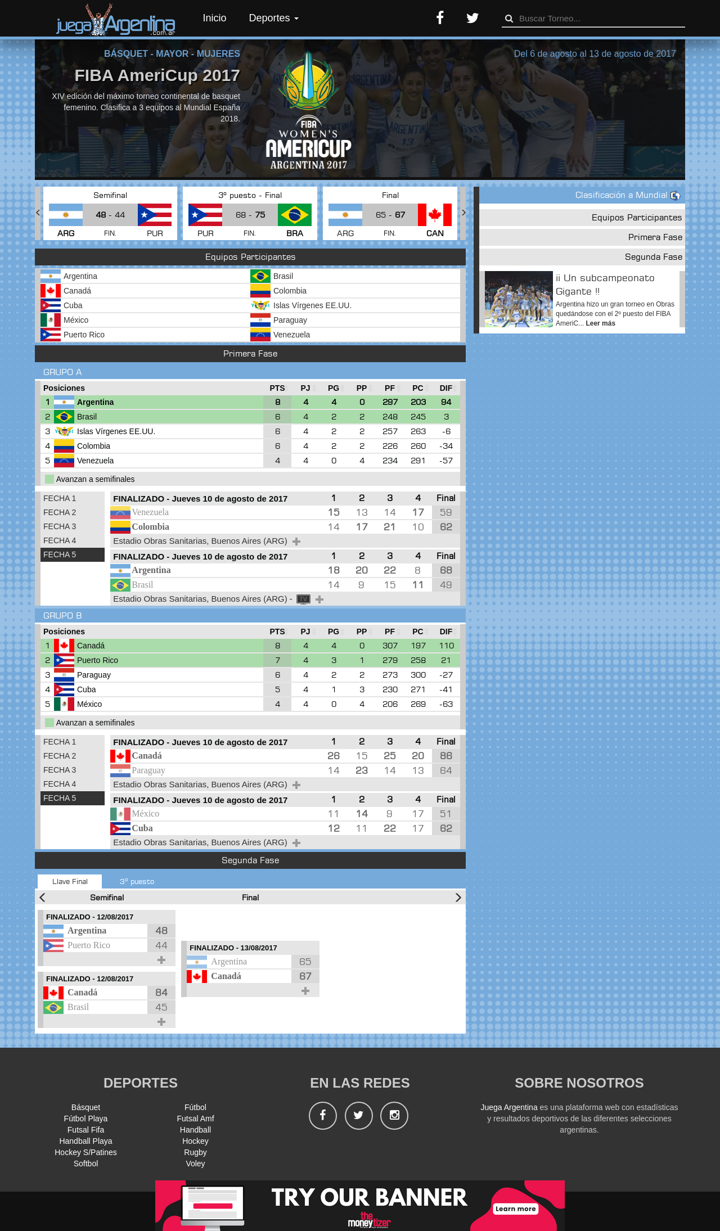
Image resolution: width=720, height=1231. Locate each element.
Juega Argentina (508, 1107)
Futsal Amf (195, 1118)
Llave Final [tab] (70, 881)
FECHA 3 (59, 526)
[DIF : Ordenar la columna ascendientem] (446, 388)
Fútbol (195, 1107)
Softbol (86, 1163)
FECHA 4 (59, 540)
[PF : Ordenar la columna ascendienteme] (390, 388)
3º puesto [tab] (137, 881)
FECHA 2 (59, 512)
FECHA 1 (59, 498)
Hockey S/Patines (86, 1152)
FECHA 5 (59, 554)
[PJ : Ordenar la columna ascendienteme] (305, 388)
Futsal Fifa (86, 1129)
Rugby (195, 1152)
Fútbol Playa (86, 1118)
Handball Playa (85, 1141)
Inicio (215, 18)
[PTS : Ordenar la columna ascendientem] (277, 388)
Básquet (85, 1107)
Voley (195, 1163)
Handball (195, 1129)
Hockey (195, 1141)
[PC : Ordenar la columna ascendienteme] (418, 388)
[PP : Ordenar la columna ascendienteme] (362, 388)
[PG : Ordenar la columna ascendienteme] (334, 388)
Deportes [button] (274, 18)
